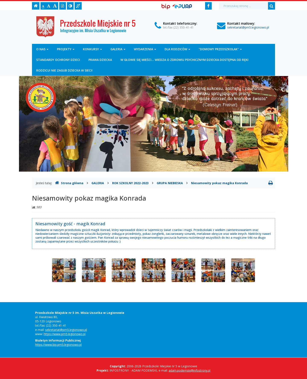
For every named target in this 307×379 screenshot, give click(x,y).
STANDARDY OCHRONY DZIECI (58, 60)
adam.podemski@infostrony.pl (189, 370)
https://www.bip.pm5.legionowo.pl (58, 345)
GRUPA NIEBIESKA (170, 183)
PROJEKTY (65, 49)
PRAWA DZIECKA (100, 60)
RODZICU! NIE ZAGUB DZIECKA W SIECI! (64, 70)
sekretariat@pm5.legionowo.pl (248, 27)
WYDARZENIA (145, 49)
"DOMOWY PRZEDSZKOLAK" (220, 49)
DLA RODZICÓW (177, 49)
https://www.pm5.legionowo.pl (64, 334)
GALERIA (117, 49)
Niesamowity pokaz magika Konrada (219, 183)
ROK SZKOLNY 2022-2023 (130, 183)
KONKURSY (92, 49)
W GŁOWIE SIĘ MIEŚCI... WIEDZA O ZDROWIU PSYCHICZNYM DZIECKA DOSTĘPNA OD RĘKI (184, 60)
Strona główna (69, 183)
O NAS (42, 49)
